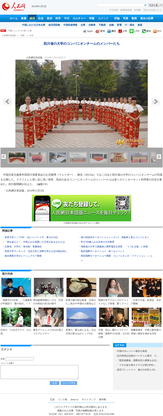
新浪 (100, 31)
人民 (122, 31)
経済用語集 (54, 25)
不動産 (102, 25)
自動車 (92, 25)
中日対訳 (114, 10)
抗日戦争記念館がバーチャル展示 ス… (138, 356)
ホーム (14, 18)
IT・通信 (129, 25)
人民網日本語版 (9, 35)
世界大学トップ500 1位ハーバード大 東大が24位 (31, 237)
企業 (83, 25)
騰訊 (111, 31)
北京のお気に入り (152, 10)
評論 (117, 18)
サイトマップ (89, 399)
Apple (88, 31)
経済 (32, 18)
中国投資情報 (70, 25)
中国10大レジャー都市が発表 (132, 351)
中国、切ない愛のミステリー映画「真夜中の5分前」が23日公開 (114, 333)
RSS (157, 31)
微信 (146, 31)
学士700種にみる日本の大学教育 (97, 242)
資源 (140, 25)
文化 (31, 35)
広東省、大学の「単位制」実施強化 (23, 246)
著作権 (102, 399)
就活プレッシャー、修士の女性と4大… (137, 369)
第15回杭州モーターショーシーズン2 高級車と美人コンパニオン (115, 237)
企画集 (138, 10)
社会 (41, 18)
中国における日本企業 (33, 25)
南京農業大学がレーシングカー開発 (23, 256)
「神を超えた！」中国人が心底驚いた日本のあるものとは (35, 242)
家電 (119, 25)
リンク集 (62, 399)
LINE (135, 31)
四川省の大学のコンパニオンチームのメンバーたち (31, 30)
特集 (91, 18)
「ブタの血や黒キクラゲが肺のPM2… (136, 365)
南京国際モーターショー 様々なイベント (103, 251)
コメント (103, 18)
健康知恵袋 (126, 10)
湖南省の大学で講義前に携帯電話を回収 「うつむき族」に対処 (114, 246)
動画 (134, 18)
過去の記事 (146, 18)
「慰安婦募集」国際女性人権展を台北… (138, 360)
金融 (111, 25)
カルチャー (79, 18)
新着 (23, 18)
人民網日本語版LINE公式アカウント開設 (81, 209)
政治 (49, 18)
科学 (58, 18)
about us (74, 399)
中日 (66, 18)
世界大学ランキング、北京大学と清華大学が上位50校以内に (36, 251)
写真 (125, 18)
